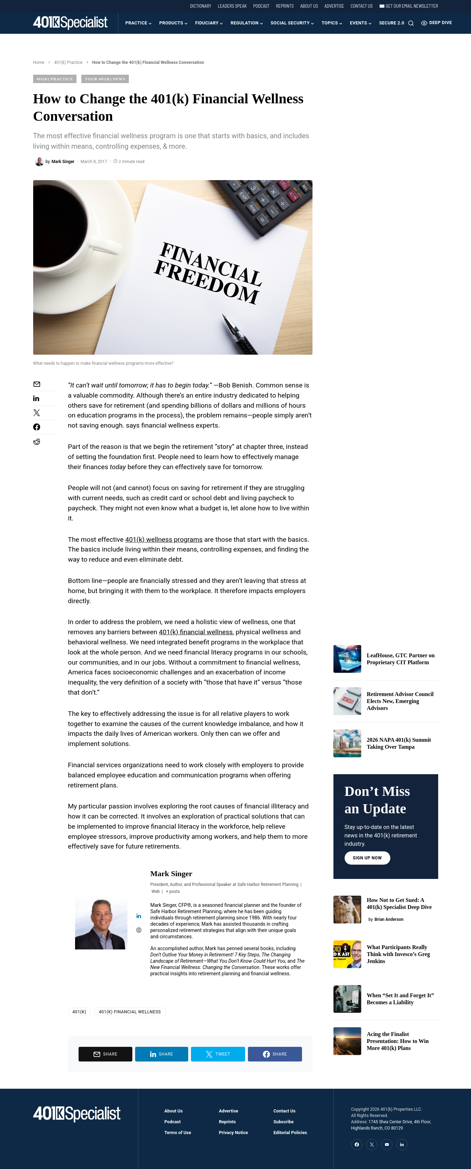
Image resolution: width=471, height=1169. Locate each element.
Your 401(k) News (105, 79)
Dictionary (200, 6)
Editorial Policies (290, 1132)
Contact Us (362, 6)
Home (38, 62)
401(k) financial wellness (196, 632)
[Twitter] (371, 1145)
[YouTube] (386, 1145)
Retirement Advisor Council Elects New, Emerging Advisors (400, 701)
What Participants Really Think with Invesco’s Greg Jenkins (398, 954)
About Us (309, 6)
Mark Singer (171, 873)
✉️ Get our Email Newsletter (408, 6)
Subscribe (283, 1121)
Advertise (334, 6)
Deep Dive (436, 23)
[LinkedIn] (401, 1145)
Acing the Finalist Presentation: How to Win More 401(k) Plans (398, 1041)
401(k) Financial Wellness (130, 1011)
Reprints (285, 6)
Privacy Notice (233, 1132)
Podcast (261, 6)
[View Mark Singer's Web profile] (138, 930)
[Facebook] (356, 1145)
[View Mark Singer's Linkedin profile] (138, 916)
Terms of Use (177, 1132)
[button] (411, 23)
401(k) (80, 1011)
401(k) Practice (68, 62)
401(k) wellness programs (164, 539)
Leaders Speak (232, 6)
